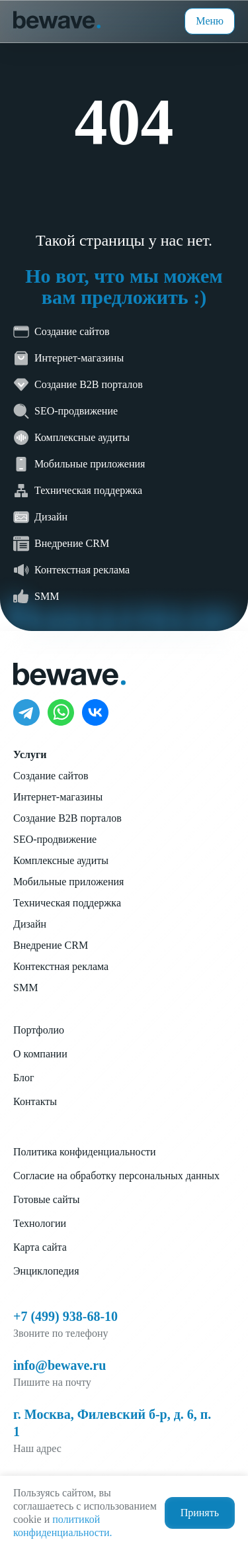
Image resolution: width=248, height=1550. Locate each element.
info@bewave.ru (59, 1365)
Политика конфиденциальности (84, 1151)
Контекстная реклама (60, 966)
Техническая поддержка (67, 902)
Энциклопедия (46, 1271)
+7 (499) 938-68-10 (65, 1316)
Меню (210, 20)
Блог (23, 1077)
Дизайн (29, 924)
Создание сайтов (50, 775)
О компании (40, 1053)
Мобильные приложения (68, 881)
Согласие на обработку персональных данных (116, 1175)
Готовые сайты (46, 1199)
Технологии (39, 1223)
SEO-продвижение (55, 839)
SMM (25, 987)
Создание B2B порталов (67, 818)
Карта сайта (40, 1247)
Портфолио (38, 1030)
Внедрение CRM (50, 945)
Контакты (35, 1101)
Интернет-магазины (58, 796)
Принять (200, 1512)
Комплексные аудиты (60, 860)
